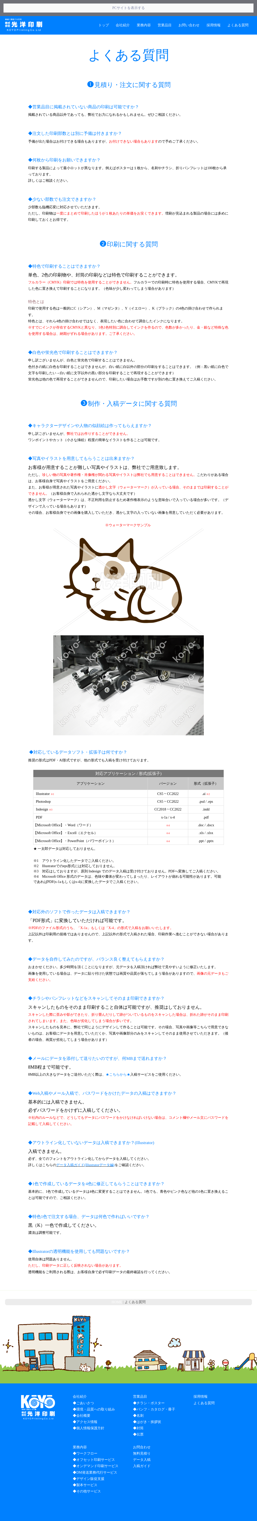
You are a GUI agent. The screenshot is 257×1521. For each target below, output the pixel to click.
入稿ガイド (142, 1450)
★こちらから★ (118, 1058)
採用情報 (214, 9)
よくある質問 (237, 9)
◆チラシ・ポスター (149, 1387)
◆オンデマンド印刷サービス (95, 1450)
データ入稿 (142, 1444)
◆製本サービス (85, 1469)
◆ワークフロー (85, 1437)
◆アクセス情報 (85, 1406)
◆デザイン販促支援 (88, 1462)
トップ (103, 9)
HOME (116, 1286)
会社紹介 (123, 9)
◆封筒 (138, 1412)
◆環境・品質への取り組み (94, 1393)
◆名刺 (138, 1399)
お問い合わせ (189, 9)
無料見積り (142, 1437)
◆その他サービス (87, 1475)
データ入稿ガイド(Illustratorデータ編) (85, 1149)
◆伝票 (138, 1418)
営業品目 (165, 9)
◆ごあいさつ (83, 1387)
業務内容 (144, 9)
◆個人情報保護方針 (88, 1412)
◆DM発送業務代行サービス (95, 1456)
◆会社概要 (81, 1399)
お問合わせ (142, 1431)
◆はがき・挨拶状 (147, 1406)
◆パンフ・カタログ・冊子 (154, 1393)
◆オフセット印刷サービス (94, 1444)
